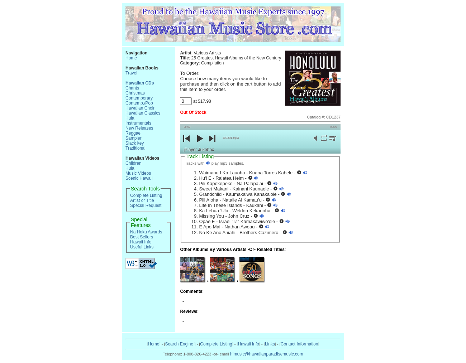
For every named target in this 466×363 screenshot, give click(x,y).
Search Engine (179, 344)
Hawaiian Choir (139, 108)
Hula (129, 118)
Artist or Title (142, 200)
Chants (132, 88)
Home (131, 57)
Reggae (133, 133)
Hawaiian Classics (142, 113)
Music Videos (138, 173)
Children (133, 163)
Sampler (133, 138)
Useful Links (141, 247)
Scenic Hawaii (138, 178)
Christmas (135, 93)
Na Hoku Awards (146, 231)
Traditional (135, 148)
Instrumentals (138, 123)
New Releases (139, 128)
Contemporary (139, 98)
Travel (131, 73)
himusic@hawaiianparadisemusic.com (266, 354)
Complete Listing (146, 195)
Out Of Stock (193, 112)
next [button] (212, 144)
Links (270, 344)
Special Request (145, 205)
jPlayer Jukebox (199, 149)
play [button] (199, 144)
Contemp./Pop (139, 103)
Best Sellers (141, 236)
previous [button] (186, 144)
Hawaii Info (140, 242)
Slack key (134, 143)
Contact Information (299, 344)
